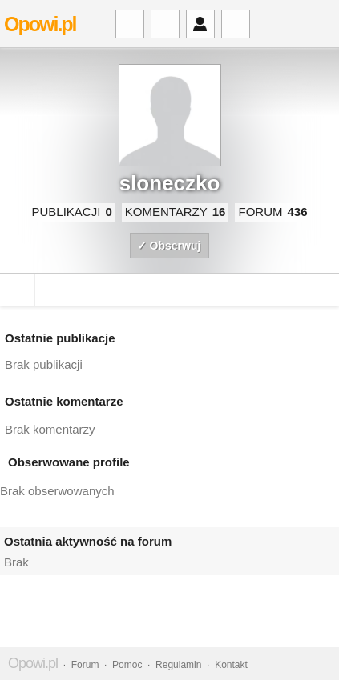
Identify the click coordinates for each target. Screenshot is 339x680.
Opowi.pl (40, 24)
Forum (85, 664)
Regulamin (178, 664)
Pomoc (127, 664)
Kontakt (231, 664)
